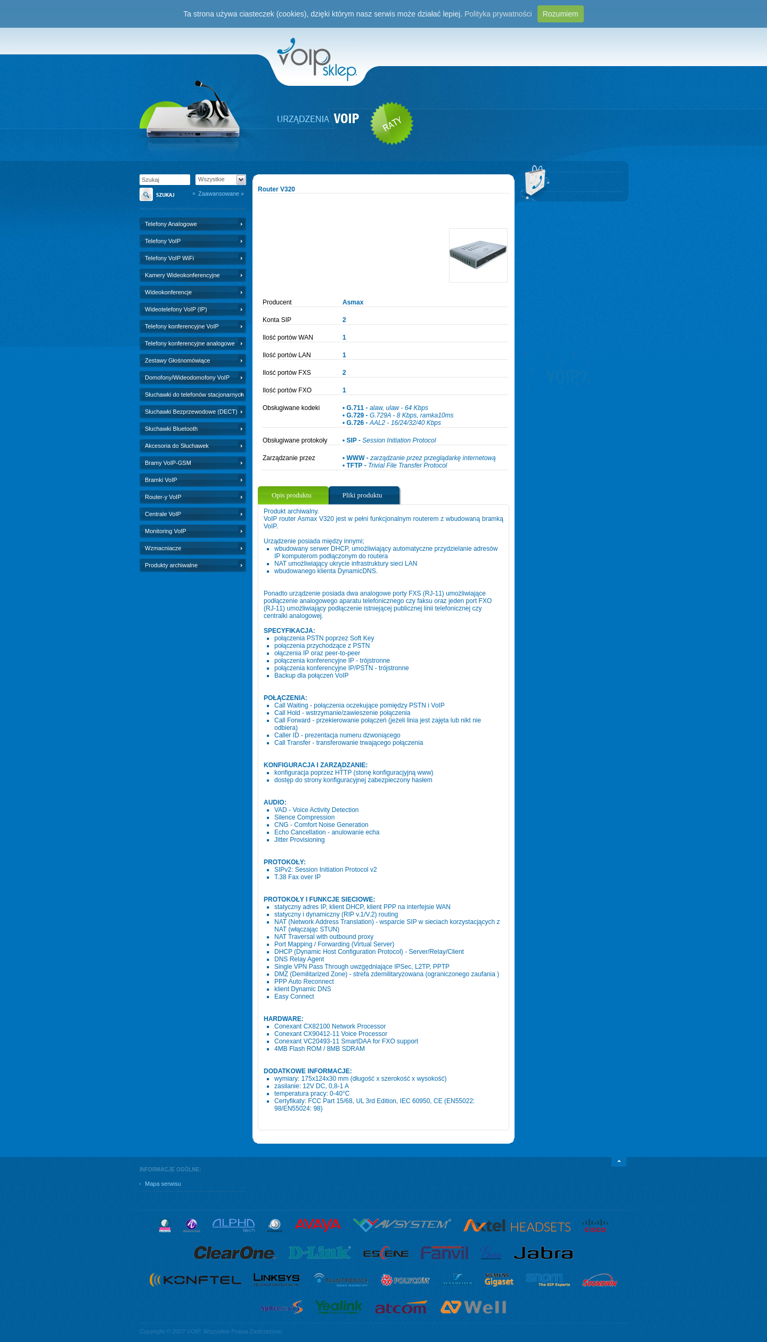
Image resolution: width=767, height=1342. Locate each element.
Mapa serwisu (163, 1183)
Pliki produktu (362, 495)
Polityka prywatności (498, 14)
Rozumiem (560, 14)
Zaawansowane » (221, 193)
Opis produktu (292, 495)
